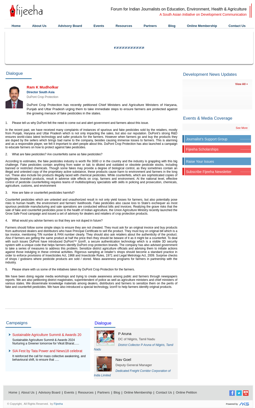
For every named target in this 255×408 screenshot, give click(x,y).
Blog (171, 26)
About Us (39, 26)
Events (98, 26)
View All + (241, 83)
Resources (124, 26)
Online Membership (202, 26)
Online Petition (186, 392)
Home (16, 26)
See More (242, 127)
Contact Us (237, 26)
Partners (150, 26)
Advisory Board (70, 26)
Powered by (238, 404)
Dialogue (103, 323)
